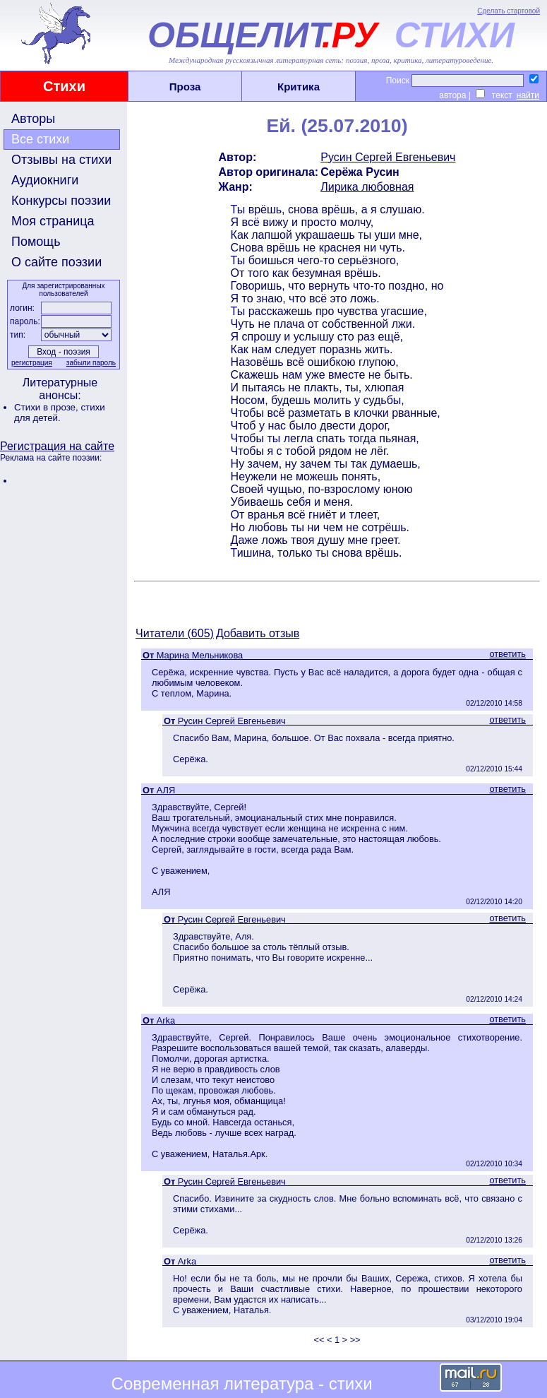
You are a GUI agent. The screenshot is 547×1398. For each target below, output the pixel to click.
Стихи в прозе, (47, 407)
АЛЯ (166, 790)
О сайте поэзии (56, 262)
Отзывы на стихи (61, 160)
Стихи (64, 86)
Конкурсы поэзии (61, 201)
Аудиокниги (44, 180)
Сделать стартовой (508, 11)
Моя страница (53, 221)
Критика (298, 87)
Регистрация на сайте (57, 446)
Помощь (36, 242)
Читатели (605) (175, 633)
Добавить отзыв (257, 633)
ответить (507, 653)
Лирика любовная (367, 187)
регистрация (31, 363)
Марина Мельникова (200, 655)
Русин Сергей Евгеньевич (387, 157)
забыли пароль (91, 363)
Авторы (33, 119)
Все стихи (40, 139)
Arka (166, 1020)
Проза (185, 87)
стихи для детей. (59, 412)
